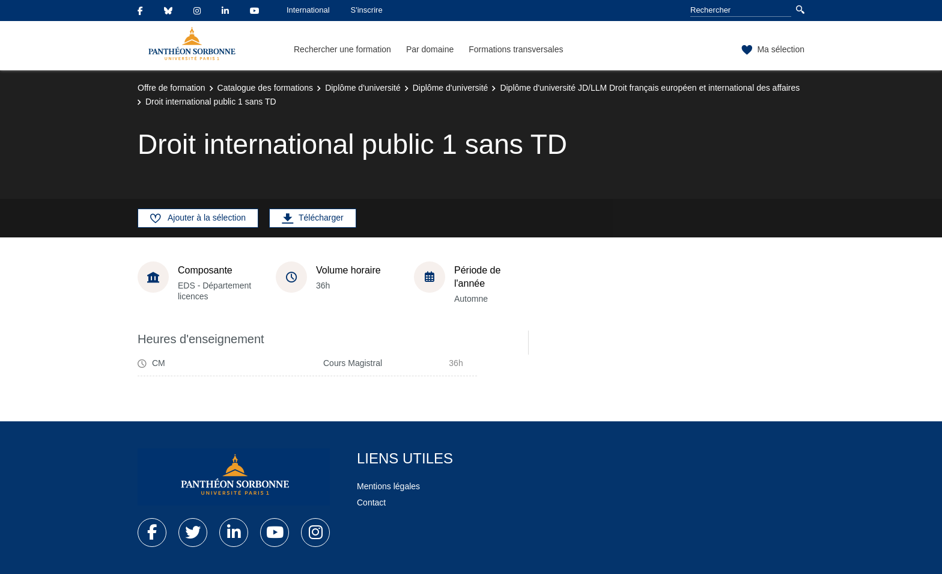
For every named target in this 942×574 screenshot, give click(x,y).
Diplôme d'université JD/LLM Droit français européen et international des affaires (650, 88)
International (308, 9)
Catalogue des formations (265, 88)
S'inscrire (367, 9)
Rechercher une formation (342, 49)
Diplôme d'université (363, 88)
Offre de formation (171, 88)
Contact (371, 502)
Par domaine (430, 49)
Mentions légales (388, 486)
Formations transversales (516, 49)
